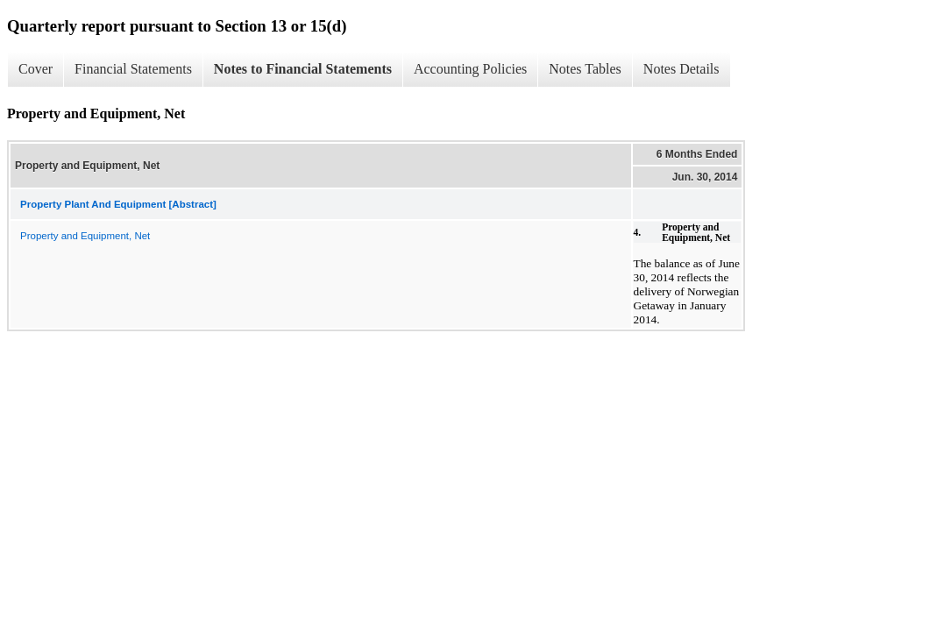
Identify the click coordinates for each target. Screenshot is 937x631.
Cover (35, 68)
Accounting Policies (470, 68)
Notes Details (681, 68)
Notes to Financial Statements (303, 68)
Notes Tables (585, 68)
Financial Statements (133, 68)
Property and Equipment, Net (85, 235)
